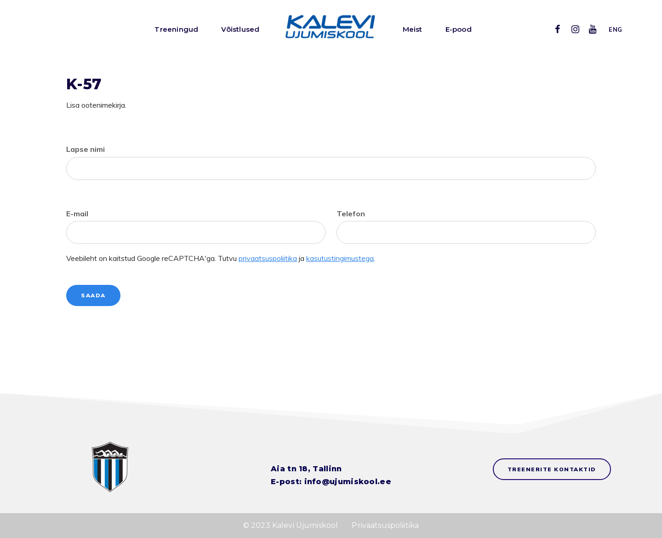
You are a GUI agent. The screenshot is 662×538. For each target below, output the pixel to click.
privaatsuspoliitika (268, 258)
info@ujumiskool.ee (347, 481)
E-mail (77, 213)
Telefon (351, 213)
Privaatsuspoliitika (385, 525)
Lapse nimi (85, 149)
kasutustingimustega (340, 258)
